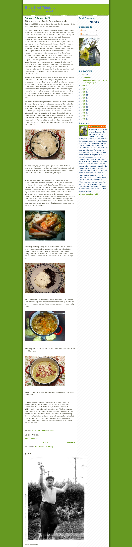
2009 (84, 113)
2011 (84, 107)
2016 (84, 98)
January (87, 77)
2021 (84, 74)
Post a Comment (31, 439)
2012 (84, 104)
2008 (84, 116)
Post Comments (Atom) (44, 447)
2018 (84, 92)
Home (45, 442)
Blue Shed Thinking (40, 7)
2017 (84, 95)
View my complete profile (89, 194)
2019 (84, 89)
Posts (84, 30)
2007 (84, 119)
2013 (84, 101)
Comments (85, 34)
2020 (84, 86)
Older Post (71, 442)
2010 (84, 110)
